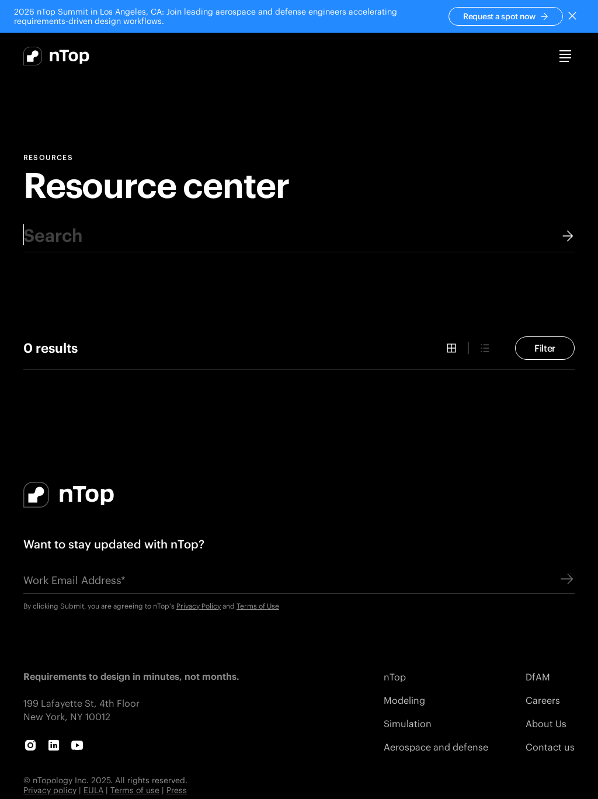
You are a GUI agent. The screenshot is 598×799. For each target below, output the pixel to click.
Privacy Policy (198, 606)
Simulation (408, 723)
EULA (93, 790)
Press (176, 790)
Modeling (404, 700)
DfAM (538, 676)
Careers (543, 700)
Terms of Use (258, 606)
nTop (395, 676)
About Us (546, 723)
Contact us (550, 746)
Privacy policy (50, 790)
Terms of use (134, 790)
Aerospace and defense (436, 746)
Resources (48, 157)
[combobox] (299, 234)
